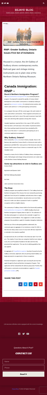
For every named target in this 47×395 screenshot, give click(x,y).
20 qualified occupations (20, 251)
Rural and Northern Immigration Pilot (17, 96)
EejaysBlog (15, 389)
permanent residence (17, 104)
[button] (44, 3)
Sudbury (16, 140)
